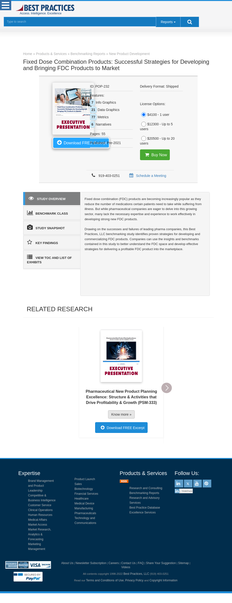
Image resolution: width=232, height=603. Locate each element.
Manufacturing (83, 508)
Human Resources (40, 515)
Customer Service (39, 505)
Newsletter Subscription (91, 563)
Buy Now (155, 155)
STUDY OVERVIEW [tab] (47, 198)
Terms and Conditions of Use (105, 580)
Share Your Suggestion (161, 563)
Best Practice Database (145, 507)
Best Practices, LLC (136, 574)
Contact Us (128, 563)
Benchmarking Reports (144, 493)
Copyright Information (164, 580)
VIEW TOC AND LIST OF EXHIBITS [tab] (49, 259)
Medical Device (84, 503)
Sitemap (183, 563)
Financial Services (86, 493)
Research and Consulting (146, 488)
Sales (78, 484)
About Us (67, 563)
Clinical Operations (40, 510)
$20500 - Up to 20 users (157, 140)
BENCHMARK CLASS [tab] (47, 212)
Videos (125, 567)
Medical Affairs (37, 519)
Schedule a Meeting (147, 176)
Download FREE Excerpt (81, 142)
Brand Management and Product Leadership (41, 485)
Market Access (37, 524)
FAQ (141, 563)
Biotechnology (83, 489)
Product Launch (84, 479)
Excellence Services (143, 512)
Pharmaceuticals (85, 513)
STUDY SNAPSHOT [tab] (46, 227)
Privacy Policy (134, 580)
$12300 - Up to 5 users (156, 126)
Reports (167, 22)
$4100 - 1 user (154, 114)
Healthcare (81, 498)
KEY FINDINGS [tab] (42, 242)
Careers (114, 563)
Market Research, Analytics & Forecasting (39, 534)
